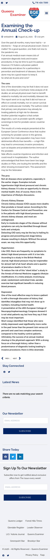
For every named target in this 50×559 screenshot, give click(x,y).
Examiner (18, 15)
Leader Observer (35, 527)
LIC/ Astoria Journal (15, 534)
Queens (7, 11)
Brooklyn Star (34, 541)
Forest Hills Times (33, 521)
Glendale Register (16, 527)
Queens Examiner (35, 534)
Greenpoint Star (17, 541)
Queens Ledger (15, 521)
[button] (46, 13)
